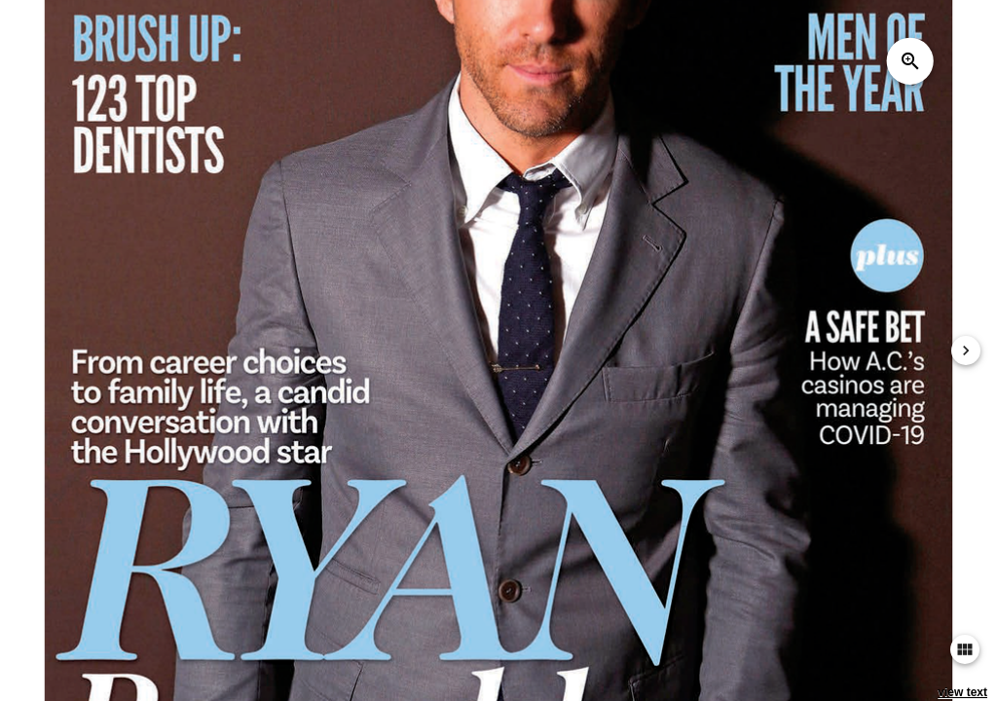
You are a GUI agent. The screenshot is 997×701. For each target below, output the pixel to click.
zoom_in (910, 61)
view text (962, 692)
